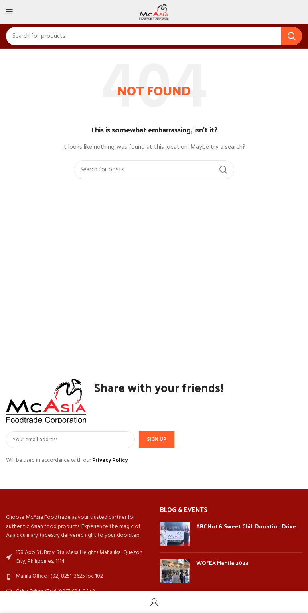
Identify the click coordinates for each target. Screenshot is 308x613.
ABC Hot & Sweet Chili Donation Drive (246, 526)
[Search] (154, 36)
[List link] (77, 576)
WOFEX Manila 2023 (222, 563)
